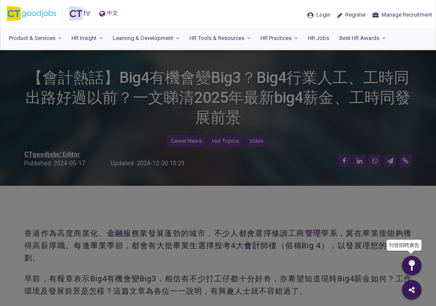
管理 (313, 233)
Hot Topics (225, 141)
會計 (252, 245)
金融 (115, 233)
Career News (186, 141)
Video (256, 141)
